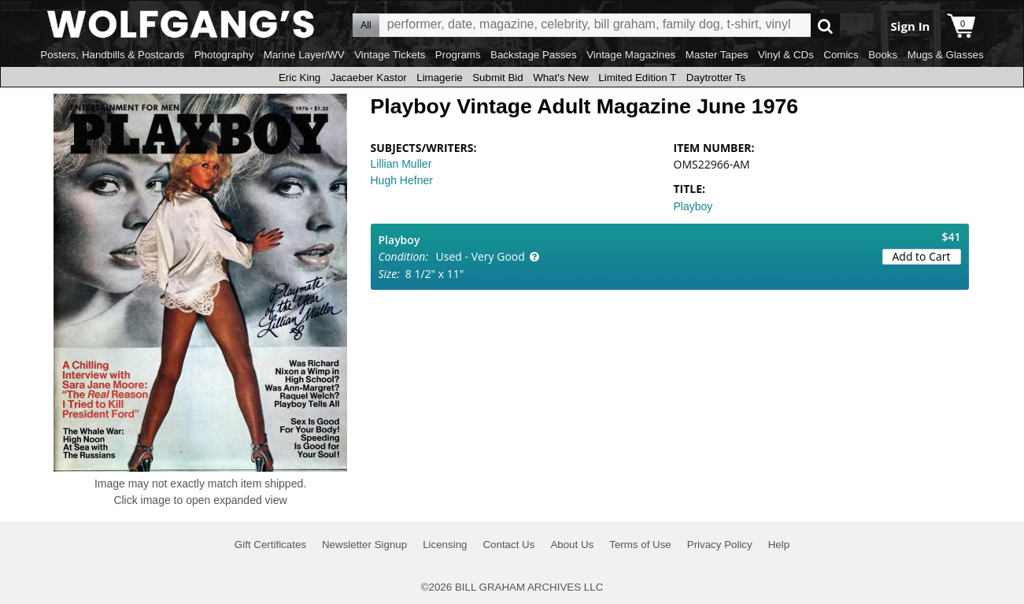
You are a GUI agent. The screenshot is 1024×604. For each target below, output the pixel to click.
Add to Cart (922, 256)
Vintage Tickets (389, 55)
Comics (840, 55)
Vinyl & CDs (786, 55)
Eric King (299, 77)
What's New (561, 77)
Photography (224, 55)
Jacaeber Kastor (369, 77)
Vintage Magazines (630, 55)
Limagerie (439, 77)
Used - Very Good (480, 256)
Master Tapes (717, 55)
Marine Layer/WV (304, 55)
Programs (458, 55)
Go (825, 25)
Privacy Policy (719, 544)
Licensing (445, 544)
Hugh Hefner (402, 180)
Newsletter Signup (364, 544)
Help (778, 544)
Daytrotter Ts (715, 77)
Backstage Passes (533, 55)
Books (882, 55)
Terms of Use (640, 544)
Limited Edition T (637, 77)
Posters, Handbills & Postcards (112, 55)
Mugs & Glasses (946, 55)
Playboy (693, 206)
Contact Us (508, 544)
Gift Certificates (270, 544)
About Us (571, 544)
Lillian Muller (401, 163)
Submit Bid (497, 77)
